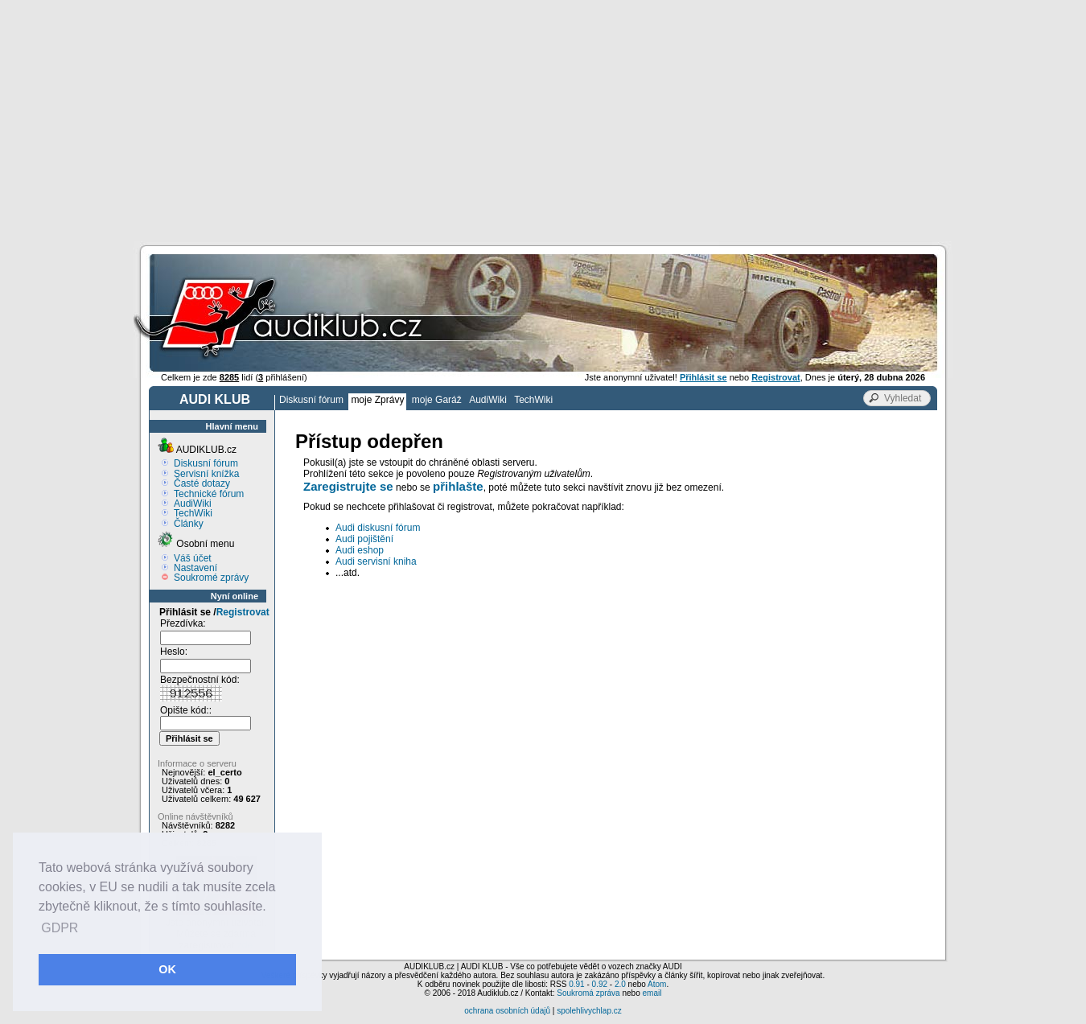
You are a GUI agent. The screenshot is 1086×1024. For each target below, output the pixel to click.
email (651, 993)
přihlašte (458, 486)
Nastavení (195, 568)
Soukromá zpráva (588, 993)
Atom (657, 984)
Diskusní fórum (311, 399)
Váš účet (193, 558)
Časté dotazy (202, 483)
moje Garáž (437, 399)
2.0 (620, 984)
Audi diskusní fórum (377, 527)
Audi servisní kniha (376, 561)
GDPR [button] (59, 928)
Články (189, 523)
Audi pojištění (364, 539)
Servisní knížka (206, 473)
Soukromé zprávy (211, 577)
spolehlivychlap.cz (589, 1010)
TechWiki (533, 399)
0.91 (576, 984)
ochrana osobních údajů (507, 1010)
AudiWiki (488, 399)
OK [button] (167, 969)
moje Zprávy (377, 399)
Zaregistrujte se (348, 486)
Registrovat (242, 612)
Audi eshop (359, 550)
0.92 (599, 984)
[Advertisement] (543, 120)
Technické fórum (209, 494)
